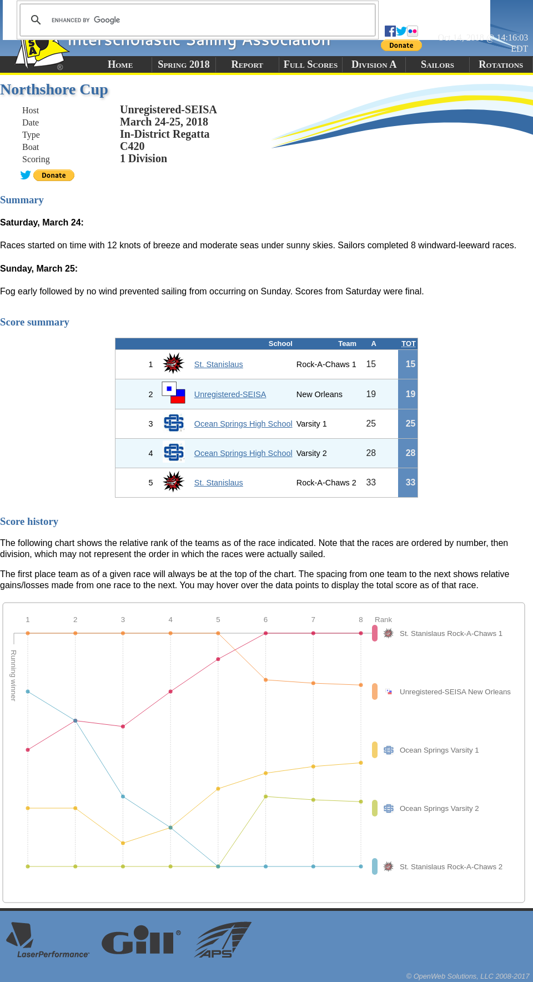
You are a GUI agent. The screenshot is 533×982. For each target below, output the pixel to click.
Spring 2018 (184, 64)
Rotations (501, 64)
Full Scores (311, 64)
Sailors (437, 64)
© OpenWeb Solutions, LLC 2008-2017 (468, 976)
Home (120, 64)
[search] (196, 20)
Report (247, 64)
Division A (373, 64)
